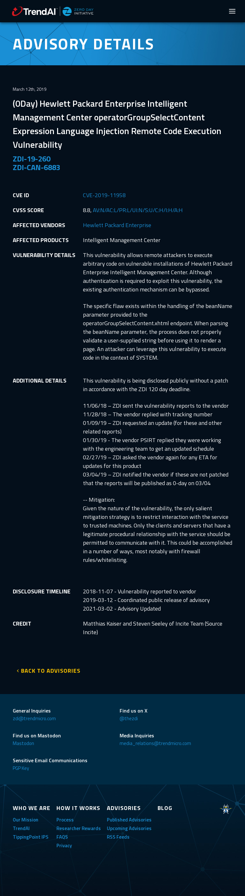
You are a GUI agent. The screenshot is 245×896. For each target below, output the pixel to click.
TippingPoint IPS (30, 837)
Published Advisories (129, 819)
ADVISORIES (124, 808)
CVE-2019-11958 (104, 195)
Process (65, 819)
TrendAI (21, 828)
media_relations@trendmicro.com (155, 743)
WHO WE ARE (31, 808)
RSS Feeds (118, 837)
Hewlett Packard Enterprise (117, 225)
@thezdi (129, 718)
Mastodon (23, 743)
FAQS (62, 837)
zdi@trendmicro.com (34, 718)
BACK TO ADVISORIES (50, 670)
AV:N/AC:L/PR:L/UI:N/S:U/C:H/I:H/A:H (138, 210)
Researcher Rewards (78, 828)
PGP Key (21, 768)
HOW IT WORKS (78, 808)
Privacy (64, 845)
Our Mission (25, 819)
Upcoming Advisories (129, 828)
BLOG (165, 808)
